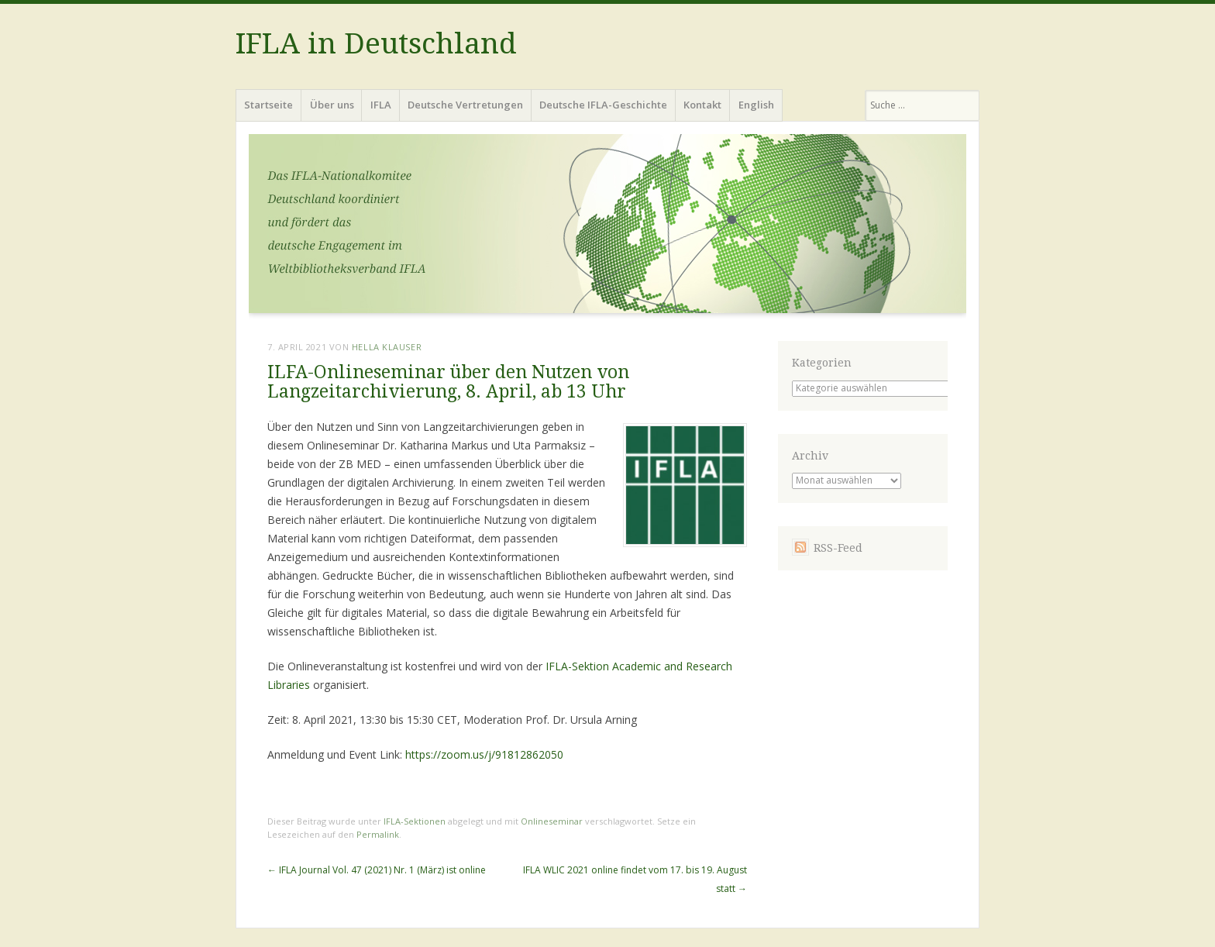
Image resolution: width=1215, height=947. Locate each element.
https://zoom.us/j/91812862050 (484, 754)
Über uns (332, 105)
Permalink (377, 834)
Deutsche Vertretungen (465, 105)
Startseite (268, 105)
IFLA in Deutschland (376, 43)
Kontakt (702, 105)
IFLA (380, 105)
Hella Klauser (387, 347)
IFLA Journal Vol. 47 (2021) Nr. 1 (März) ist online (376, 869)
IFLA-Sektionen (415, 821)
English (756, 105)
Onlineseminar (552, 821)
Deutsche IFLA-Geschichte (603, 105)
